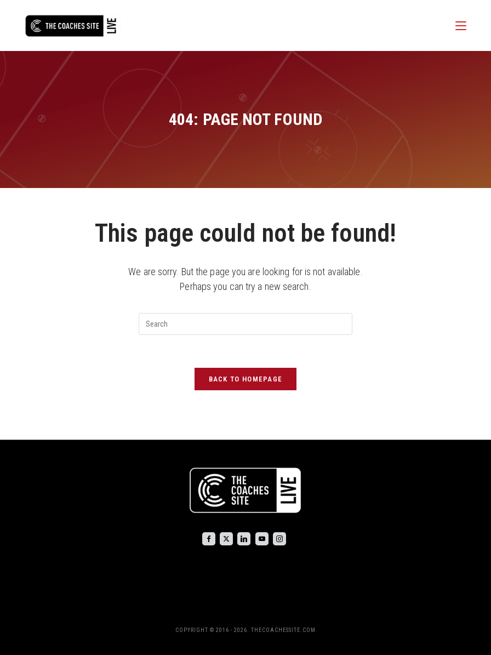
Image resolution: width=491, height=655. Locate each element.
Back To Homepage (246, 379)
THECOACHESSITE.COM (283, 630)
